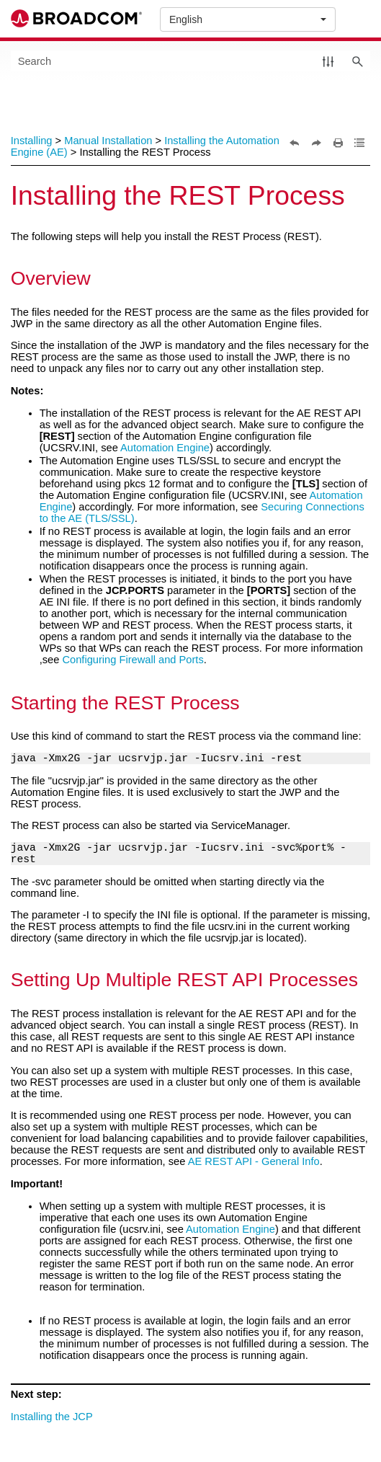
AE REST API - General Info (254, 1161)
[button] (328, 60)
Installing (32, 140)
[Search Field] (191, 60)
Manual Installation (108, 140)
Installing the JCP (52, 1416)
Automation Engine (165, 447)
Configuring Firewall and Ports (132, 659)
